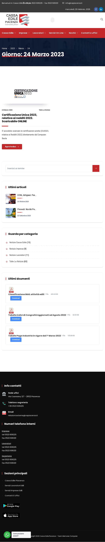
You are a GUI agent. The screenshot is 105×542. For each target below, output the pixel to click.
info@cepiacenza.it (74, 3)
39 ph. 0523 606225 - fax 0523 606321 (41, 3)
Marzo (21, 48)
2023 (13, 48)
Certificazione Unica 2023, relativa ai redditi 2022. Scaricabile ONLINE (19, 118)
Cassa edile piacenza (14, 480)
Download (16, 298)
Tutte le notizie (44, 110)
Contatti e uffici (89, 33)
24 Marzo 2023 (7, 110)
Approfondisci (10, 147)
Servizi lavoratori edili (14, 485)
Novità (72, 33)
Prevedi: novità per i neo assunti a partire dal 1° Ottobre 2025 (26, 209)
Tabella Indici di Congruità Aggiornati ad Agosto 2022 (37, 315)
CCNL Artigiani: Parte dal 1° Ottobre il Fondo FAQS (26, 195)
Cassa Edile (8, 33)
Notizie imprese (16, 249)
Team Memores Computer (67, 536)
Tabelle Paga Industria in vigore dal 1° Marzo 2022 (34, 335)
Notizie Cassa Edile (18, 242)
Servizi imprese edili (13, 490)
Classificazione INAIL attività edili (26, 294)
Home (4, 48)
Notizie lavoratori (17, 255)
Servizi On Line (56, 33)
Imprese (23, 33)
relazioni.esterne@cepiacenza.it (23, 415)
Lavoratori (38, 33)
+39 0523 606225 (16, 406)
